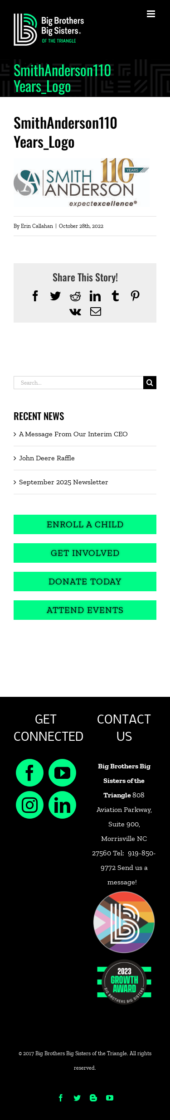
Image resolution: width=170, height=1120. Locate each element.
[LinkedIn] (62, 805)
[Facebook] (30, 773)
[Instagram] (30, 805)
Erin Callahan (37, 226)
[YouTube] (62, 773)
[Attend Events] (85, 610)
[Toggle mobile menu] (151, 14)
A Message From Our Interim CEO (73, 434)
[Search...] (78, 382)
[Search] (149, 382)
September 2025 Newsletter (63, 482)
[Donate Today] (85, 581)
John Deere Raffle (47, 458)
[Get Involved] (85, 553)
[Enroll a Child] (85, 524)
